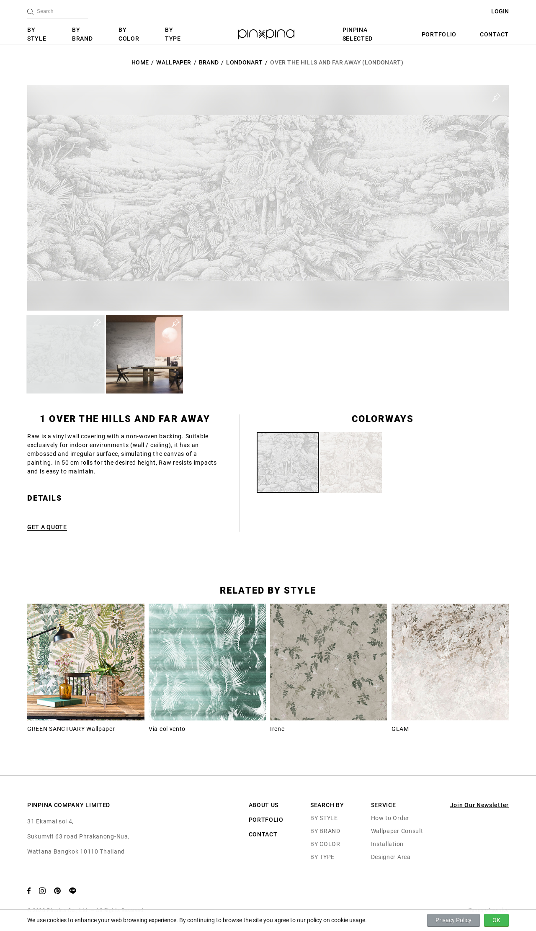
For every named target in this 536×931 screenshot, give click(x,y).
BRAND (209, 62)
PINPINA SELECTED (358, 34)
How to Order (390, 818)
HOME (140, 62)
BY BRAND (82, 34)
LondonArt (244, 62)
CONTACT (494, 34)
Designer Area (391, 857)
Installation (387, 844)
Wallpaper (173, 62)
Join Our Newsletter (479, 805)
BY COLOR (129, 34)
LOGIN (500, 11)
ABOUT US (264, 805)
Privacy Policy (454, 920)
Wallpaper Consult (397, 831)
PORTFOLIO (439, 34)
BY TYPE (173, 34)
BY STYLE (36, 34)
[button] (65, 354)
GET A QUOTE (47, 527)
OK (496, 920)
